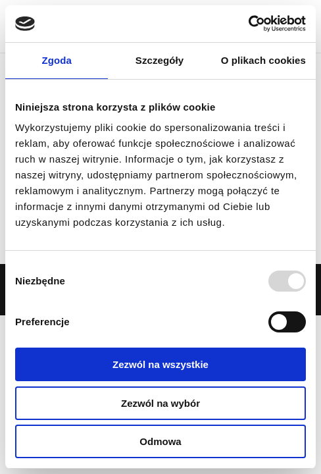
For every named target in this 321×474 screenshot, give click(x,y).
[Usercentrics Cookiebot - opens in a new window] (248, 23)
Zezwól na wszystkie (160, 364)
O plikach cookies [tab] (263, 60)
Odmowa (160, 441)
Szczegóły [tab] (160, 60)
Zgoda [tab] (56, 60)
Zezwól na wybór (160, 403)
